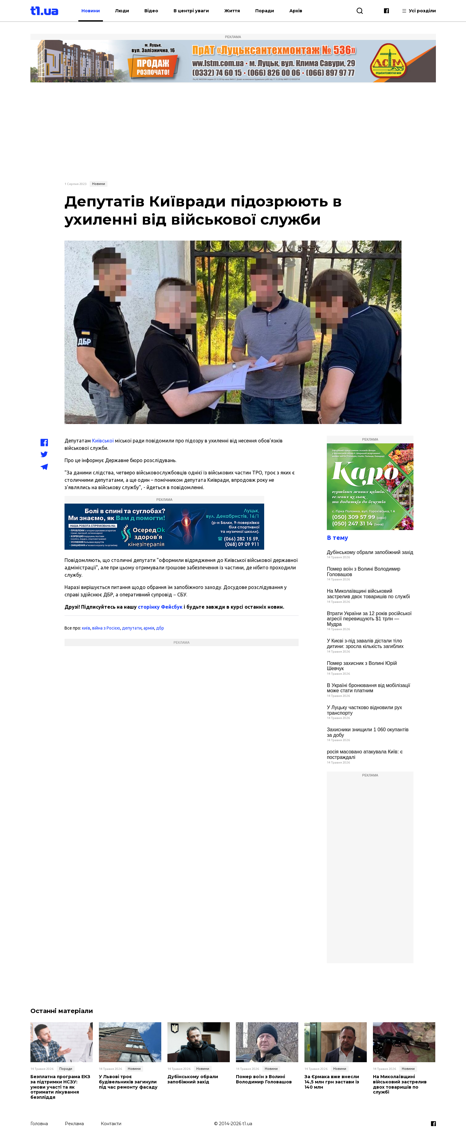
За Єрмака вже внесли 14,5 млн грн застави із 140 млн (331, 1082)
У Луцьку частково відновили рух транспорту (364, 710)
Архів (295, 11)
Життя (232, 11)
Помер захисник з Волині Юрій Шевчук (362, 666)
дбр (160, 628)
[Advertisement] (233, 131)
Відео (151, 11)
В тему (337, 537)
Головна (39, 1123)
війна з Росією (106, 628)
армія (148, 628)
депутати (132, 628)
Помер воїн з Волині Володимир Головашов (363, 571)
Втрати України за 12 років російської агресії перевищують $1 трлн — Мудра (369, 619)
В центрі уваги (191, 11)
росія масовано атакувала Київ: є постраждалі (365, 754)
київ (86, 628)
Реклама (74, 1123)
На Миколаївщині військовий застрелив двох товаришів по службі (368, 593)
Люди (122, 11)
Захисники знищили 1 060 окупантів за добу (368, 732)
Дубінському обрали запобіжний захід (370, 552)
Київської (103, 440)
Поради (264, 11)
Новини (90, 11)
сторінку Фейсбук (160, 607)
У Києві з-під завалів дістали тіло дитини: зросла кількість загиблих (365, 643)
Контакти (111, 1123)
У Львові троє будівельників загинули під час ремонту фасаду (128, 1082)
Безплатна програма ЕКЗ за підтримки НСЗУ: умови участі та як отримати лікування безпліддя (60, 1087)
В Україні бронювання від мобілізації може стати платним (368, 688)
